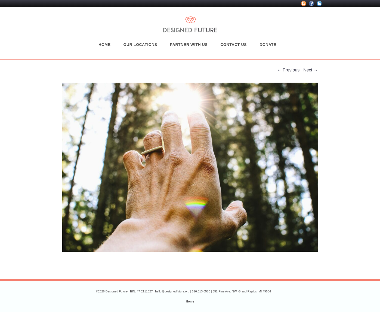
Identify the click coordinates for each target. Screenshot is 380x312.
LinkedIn (319, 3)
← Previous (288, 70)
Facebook (311, 3)
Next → (310, 70)
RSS (303, 3)
